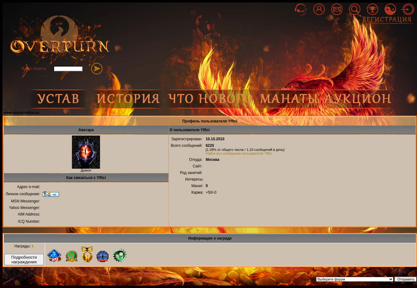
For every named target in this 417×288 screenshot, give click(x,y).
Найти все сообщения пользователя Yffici (239, 153)
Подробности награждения (24, 259)
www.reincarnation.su (21, 112)
